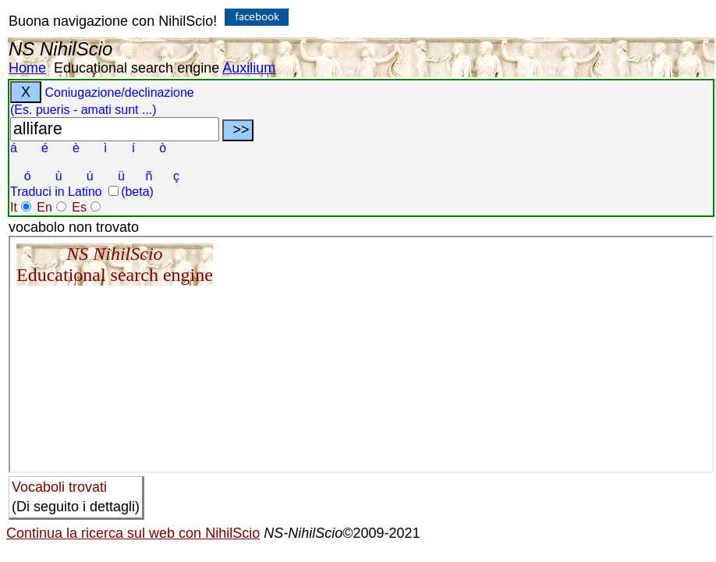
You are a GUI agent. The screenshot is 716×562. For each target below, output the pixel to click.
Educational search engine (136, 68)
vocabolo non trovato (74, 227)
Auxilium (248, 68)
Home (27, 68)
